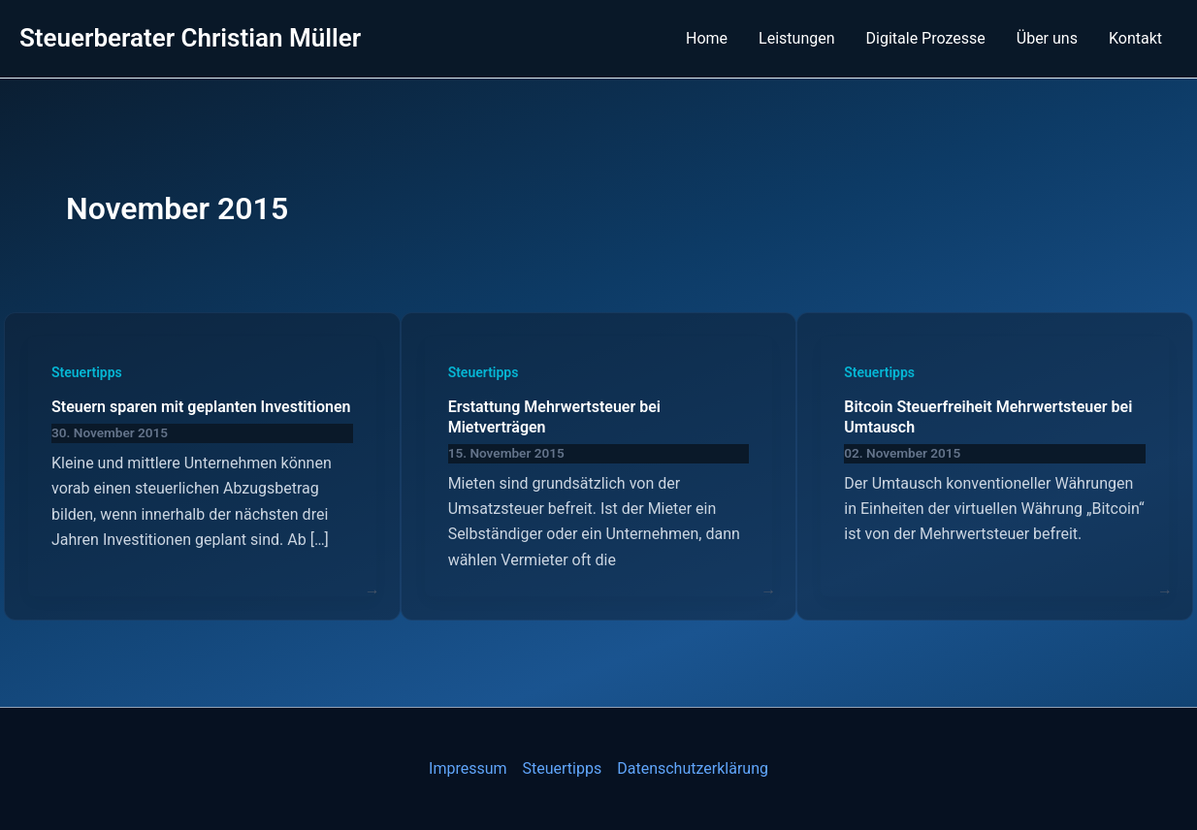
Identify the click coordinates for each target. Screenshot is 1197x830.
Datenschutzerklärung (692, 768)
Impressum (468, 768)
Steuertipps (86, 372)
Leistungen (796, 38)
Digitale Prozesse (926, 38)
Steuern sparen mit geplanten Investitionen (201, 407)
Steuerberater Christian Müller (190, 37)
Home (707, 38)
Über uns (1047, 38)
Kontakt (1135, 38)
